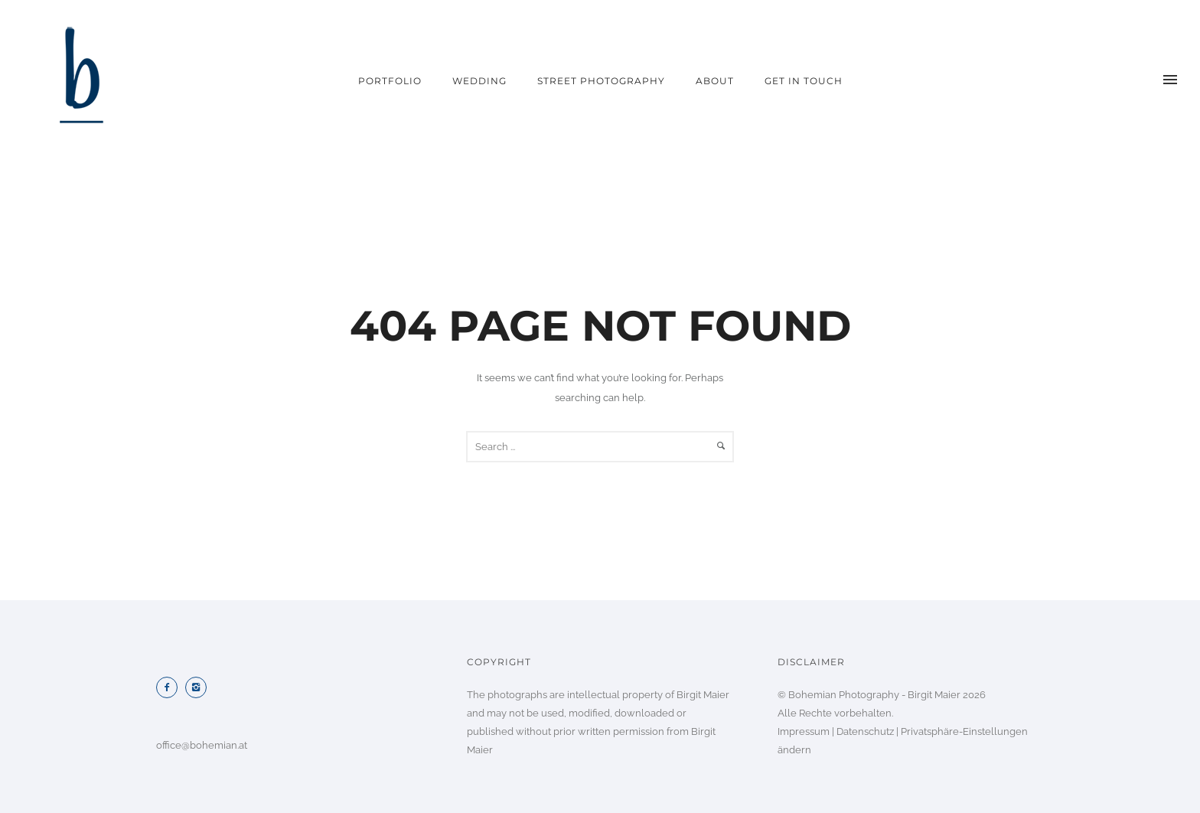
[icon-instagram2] (199, 687)
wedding (479, 81)
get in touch (804, 81)
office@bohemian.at (201, 745)
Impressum (804, 731)
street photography (601, 81)
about (715, 81)
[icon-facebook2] (170, 687)
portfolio (390, 81)
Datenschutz (865, 731)
